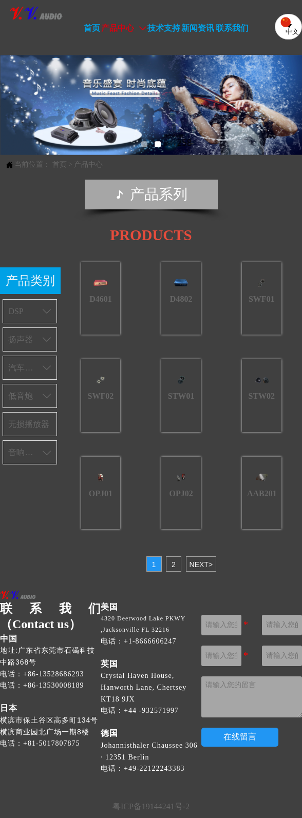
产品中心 (88, 164)
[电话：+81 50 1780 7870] (49, 743)
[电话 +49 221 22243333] (154, 768)
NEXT (201, 564)
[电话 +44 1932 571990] (151, 710)
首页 (59, 164)
